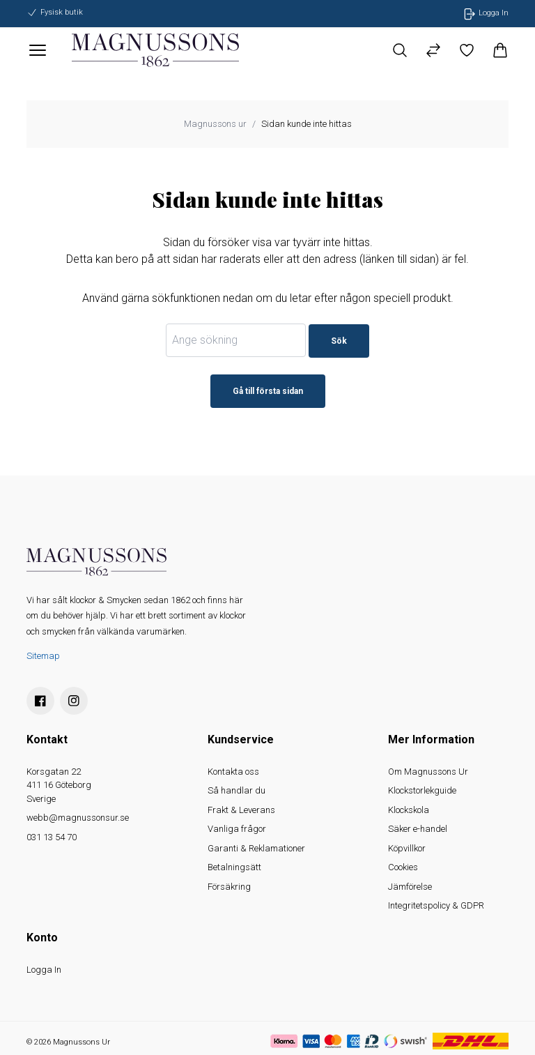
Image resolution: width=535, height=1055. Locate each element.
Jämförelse (410, 886)
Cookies (403, 867)
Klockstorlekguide (422, 790)
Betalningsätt (234, 867)
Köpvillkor (407, 848)
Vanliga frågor (237, 828)
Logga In (43, 969)
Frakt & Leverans (241, 810)
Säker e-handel (417, 828)
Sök (339, 341)
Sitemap (43, 656)
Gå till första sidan (268, 391)
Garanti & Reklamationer (256, 848)
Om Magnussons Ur (428, 771)
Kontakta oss (233, 771)
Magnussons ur (215, 124)
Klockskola (408, 810)
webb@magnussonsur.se (77, 817)
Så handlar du (236, 790)
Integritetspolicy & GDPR (436, 905)
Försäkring (229, 886)
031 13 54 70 (51, 837)
